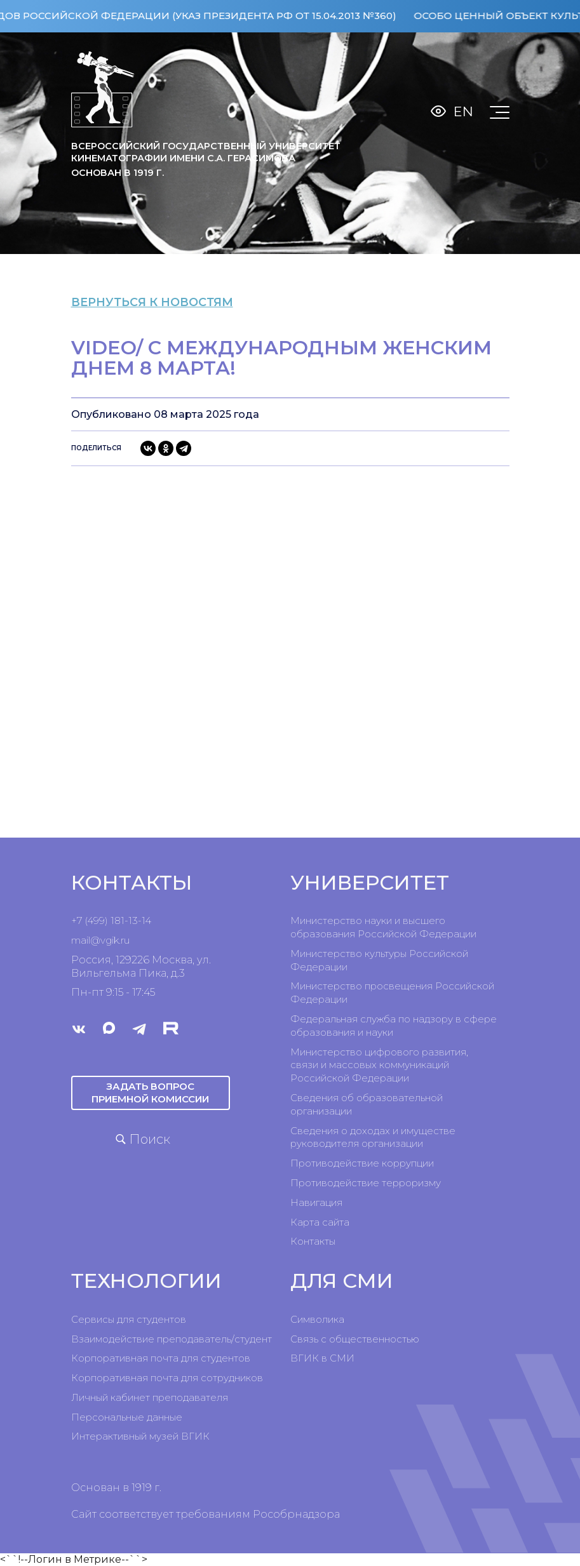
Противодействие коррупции (362, 1163)
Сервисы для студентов (128, 1319)
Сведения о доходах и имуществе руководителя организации (372, 1137)
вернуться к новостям (170, 302)
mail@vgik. (96, 940)
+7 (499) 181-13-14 (111, 920)
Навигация (316, 1202)
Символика (317, 1319)
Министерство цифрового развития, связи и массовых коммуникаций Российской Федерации (379, 1065)
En (463, 111)
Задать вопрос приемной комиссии (150, 1092)
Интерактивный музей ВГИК (140, 1436)
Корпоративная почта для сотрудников (167, 1378)
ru (125, 940)
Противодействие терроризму (365, 1183)
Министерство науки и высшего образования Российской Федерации (383, 927)
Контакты (312, 1241)
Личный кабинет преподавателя (149, 1397)
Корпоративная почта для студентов (160, 1358)
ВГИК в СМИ (322, 1358)
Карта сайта (319, 1222)
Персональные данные (126, 1417)
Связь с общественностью (354, 1339)
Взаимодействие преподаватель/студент (171, 1339)
